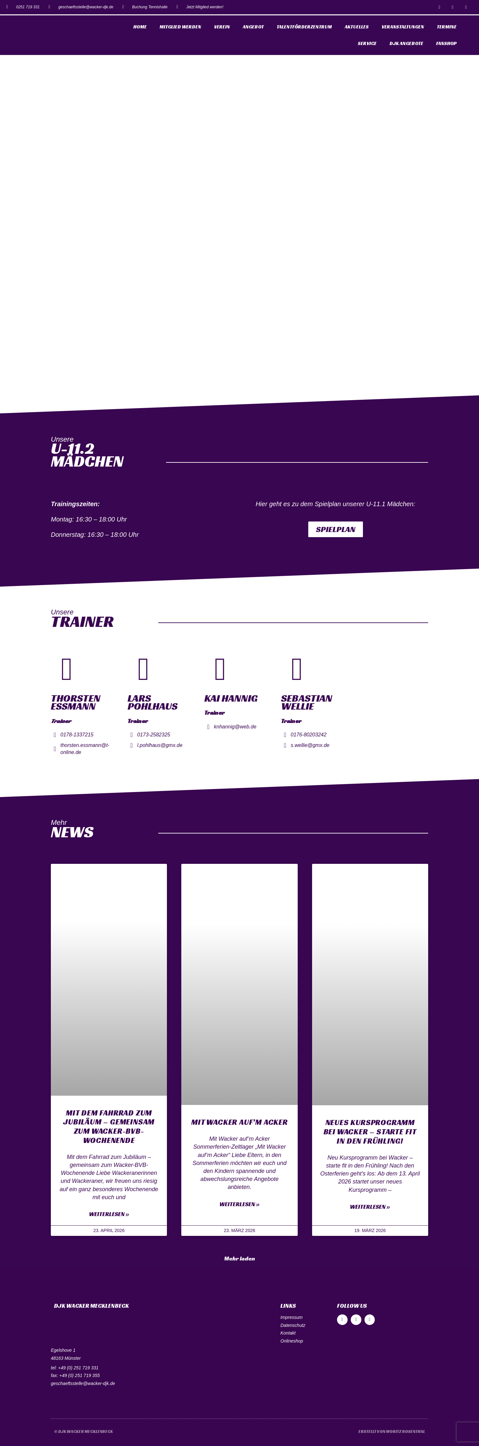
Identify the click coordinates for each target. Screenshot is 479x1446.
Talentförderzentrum (304, 27)
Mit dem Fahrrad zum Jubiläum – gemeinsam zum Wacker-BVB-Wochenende (108, 1126)
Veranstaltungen (402, 27)
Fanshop (446, 43)
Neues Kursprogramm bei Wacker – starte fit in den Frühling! (370, 1132)
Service (367, 43)
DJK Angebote (406, 43)
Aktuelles (357, 27)
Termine (447, 27)
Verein (222, 27)
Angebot (253, 27)
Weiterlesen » (109, 1214)
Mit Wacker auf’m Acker (239, 1122)
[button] (335, 529)
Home (140, 27)
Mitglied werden (180, 27)
